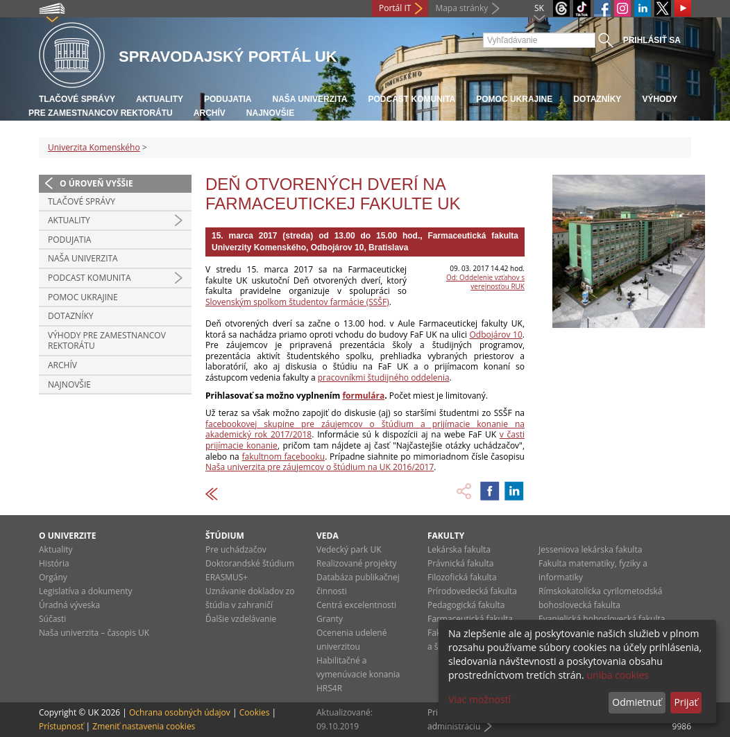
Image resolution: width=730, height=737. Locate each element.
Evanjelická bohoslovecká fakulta (601, 619)
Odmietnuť (636, 702)
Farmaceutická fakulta (470, 619)
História (54, 563)
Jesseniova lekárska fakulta (590, 549)
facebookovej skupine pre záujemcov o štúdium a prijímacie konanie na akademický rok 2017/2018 (365, 429)
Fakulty (445, 535)
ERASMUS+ (226, 577)
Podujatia (227, 99)
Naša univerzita (309, 99)
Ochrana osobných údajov (179, 712)
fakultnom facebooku (283, 456)
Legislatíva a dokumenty (86, 591)
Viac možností (479, 699)
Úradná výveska (69, 605)
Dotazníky (597, 99)
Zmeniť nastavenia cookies (143, 726)
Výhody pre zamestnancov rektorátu (107, 340)
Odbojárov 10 (496, 334)
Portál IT (395, 8)
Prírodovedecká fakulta (472, 591)
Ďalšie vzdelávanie (240, 619)
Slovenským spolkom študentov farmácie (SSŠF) (297, 302)
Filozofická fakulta (462, 577)
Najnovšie (270, 113)
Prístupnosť (61, 726)
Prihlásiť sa (652, 40)
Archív (210, 113)
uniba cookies (617, 675)
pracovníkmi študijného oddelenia (384, 377)
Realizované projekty (356, 563)
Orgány (53, 577)
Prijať (685, 702)
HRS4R (329, 688)
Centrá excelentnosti (356, 605)
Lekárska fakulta (459, 549)
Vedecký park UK (349, 549)
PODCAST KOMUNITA (411, 99)
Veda (327, 535)
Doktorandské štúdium (249, 563)
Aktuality (159, 99)
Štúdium (224, 535)
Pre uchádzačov (235, 549)
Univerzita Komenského (94, 147)
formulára (363, 395)
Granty (329, 619)
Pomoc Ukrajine (514, 99)
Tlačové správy (77, 99)
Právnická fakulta (460, 563)
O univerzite (67, 535)
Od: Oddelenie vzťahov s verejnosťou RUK (485, 281)
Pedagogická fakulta (465, 605)
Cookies (254, 712)
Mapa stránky (461, 8)
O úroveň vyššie (96, 183)
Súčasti (52, 619)
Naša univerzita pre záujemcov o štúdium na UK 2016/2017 (319, 467)
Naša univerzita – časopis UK (94, 633)
